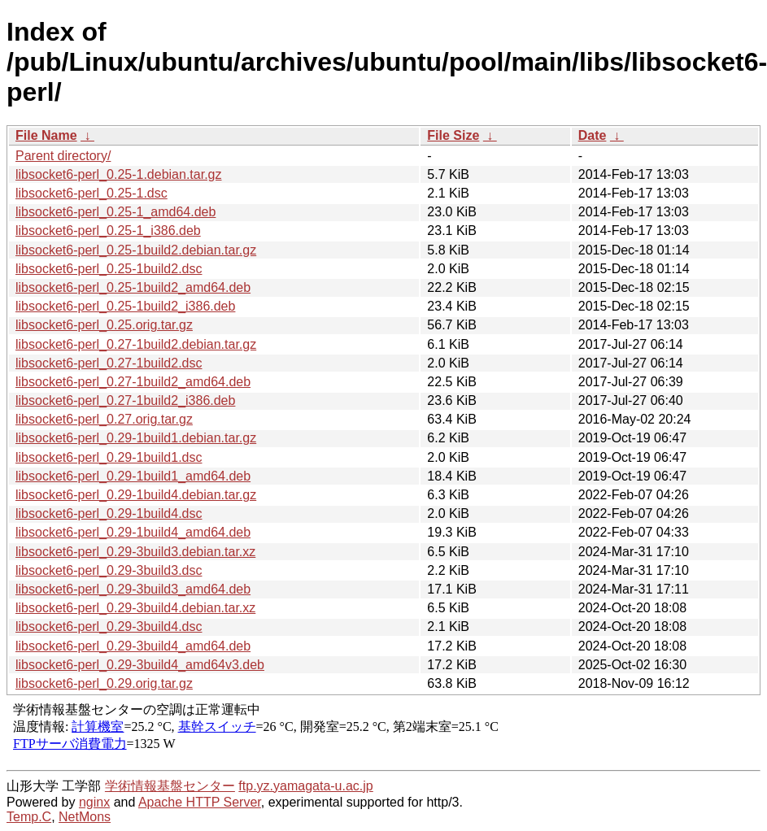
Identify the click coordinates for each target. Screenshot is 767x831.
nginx (94, 802)
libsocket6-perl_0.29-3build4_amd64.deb (133, 646)
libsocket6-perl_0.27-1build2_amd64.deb (133, 382)
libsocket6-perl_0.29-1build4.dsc (108, 513)
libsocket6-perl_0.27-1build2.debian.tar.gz (135, 344)
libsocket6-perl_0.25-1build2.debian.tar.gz (135, 250)
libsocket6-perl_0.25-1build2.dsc (108, 269)
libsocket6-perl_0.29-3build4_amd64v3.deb (139, 665)
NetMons (85, 817)
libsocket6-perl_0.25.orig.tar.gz (104, 325)
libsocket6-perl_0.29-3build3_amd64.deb (133, 589)
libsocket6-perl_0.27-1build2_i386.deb (125, 400)
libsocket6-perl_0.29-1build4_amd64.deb (133, 532)
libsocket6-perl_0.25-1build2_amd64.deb (133, 287)
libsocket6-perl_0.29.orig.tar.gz (104, 683)
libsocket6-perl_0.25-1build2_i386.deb (125, 306)
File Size (453, 135)
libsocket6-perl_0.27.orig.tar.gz (104, 419)
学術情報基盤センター (170, 786)
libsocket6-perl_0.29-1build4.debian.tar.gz (135, 495)
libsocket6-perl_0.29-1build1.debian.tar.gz (135, 438)
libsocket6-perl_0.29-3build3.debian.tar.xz (135, 552)
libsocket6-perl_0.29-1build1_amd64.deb (133, 476)
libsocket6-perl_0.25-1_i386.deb (108, 230)
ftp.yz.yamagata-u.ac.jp (305, 786)
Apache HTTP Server (199, 802)
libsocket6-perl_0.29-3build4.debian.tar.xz (135, 608)
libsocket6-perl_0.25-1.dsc (91, 193)
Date (592, 135)
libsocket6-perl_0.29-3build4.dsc (108, 626)
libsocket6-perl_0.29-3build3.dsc (108, 570)
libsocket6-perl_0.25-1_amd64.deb (115, 212)
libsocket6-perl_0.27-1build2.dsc (108, 363)
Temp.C (29, 817)
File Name (46, 135)
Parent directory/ (63, 156)
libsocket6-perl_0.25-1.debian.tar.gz (118, 174)
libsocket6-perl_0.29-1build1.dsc (108, 457)
